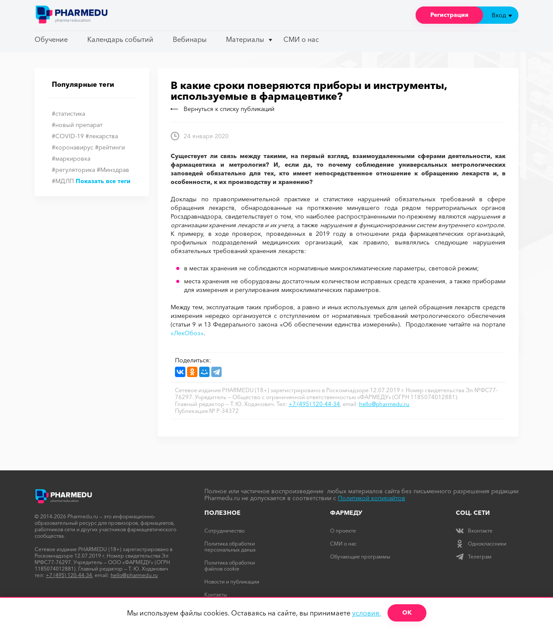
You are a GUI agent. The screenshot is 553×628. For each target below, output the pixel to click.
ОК (407, 612)
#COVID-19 (68, 136)
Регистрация (449, 15)
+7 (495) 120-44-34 (314, 403)
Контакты (215, 594)
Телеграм (474, 556)
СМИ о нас (301, 39)
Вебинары (190, 39)
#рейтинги (110, 147)
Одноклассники (481, 543)
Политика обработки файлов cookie (229, 565)
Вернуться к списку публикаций (222, 108)
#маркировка (71, 158)
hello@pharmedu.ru (384, 403)
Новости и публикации (231, 581)
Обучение (51, 39)
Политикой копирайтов (371, 498)
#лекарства (102, 136)
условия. (366, 613)
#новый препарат (77, 125)
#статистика (68, 113)
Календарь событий (120, 39)
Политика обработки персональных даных (230, 546)
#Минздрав (113, 170)
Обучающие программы (360, 556)
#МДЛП (63, 181)
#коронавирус (72, 147)
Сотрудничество (224, 530)
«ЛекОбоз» (187, 333)
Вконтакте (474, 530)
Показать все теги (103, 181)
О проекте (343, 530)
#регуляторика (73, 170)
